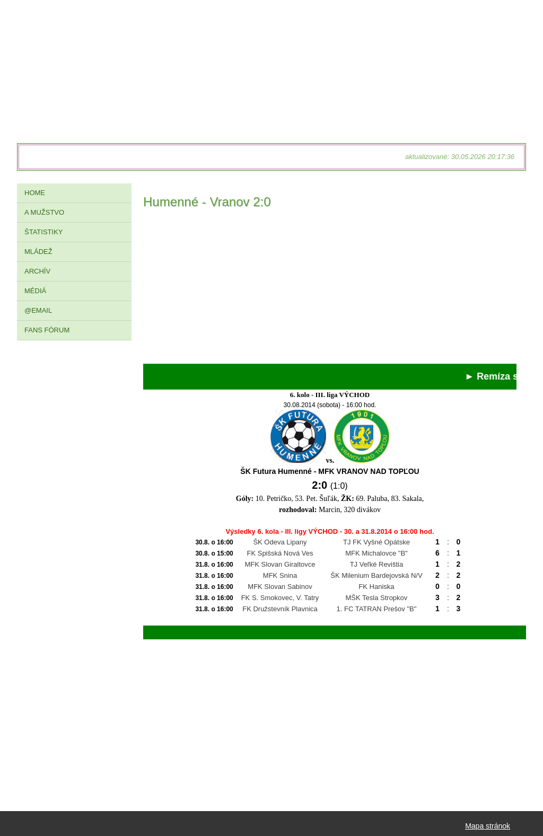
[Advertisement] (329, 289)
